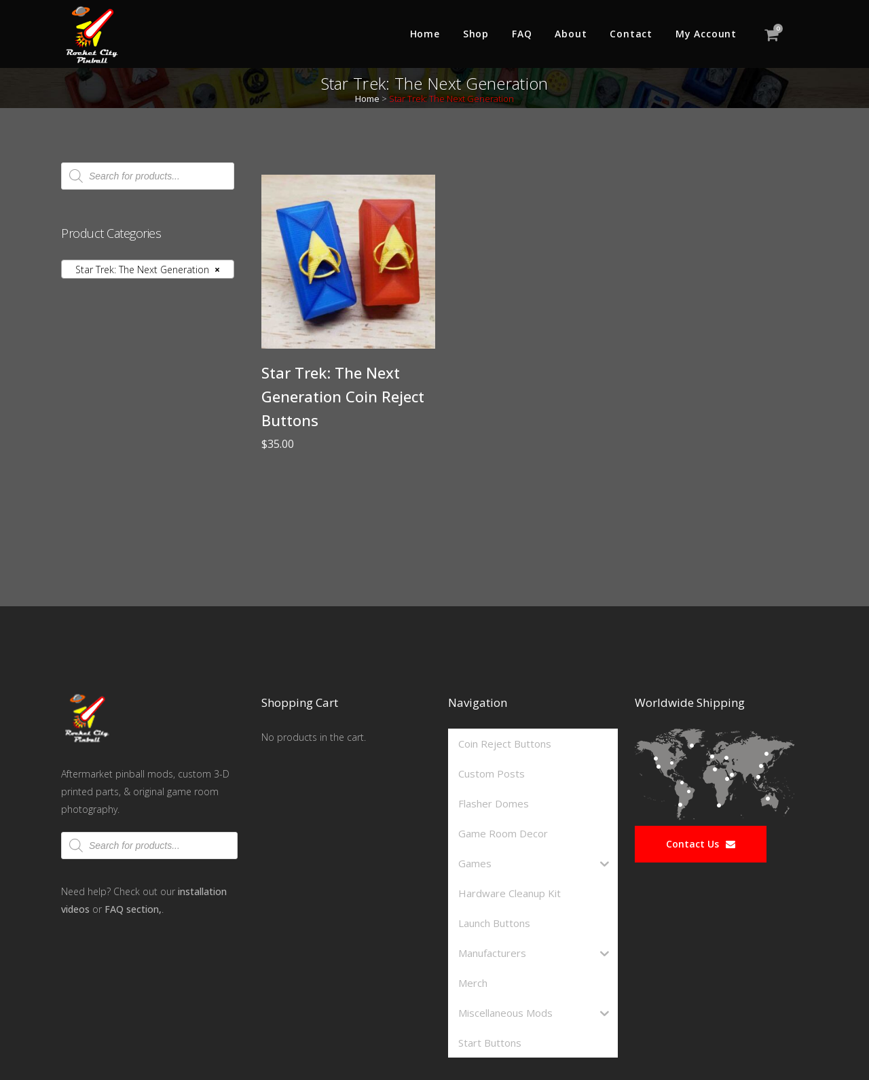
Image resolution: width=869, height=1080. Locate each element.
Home (367, 98)
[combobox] (147, 269)
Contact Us (700, 843)
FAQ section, (133, 909)
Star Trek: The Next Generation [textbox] (143, 269)
